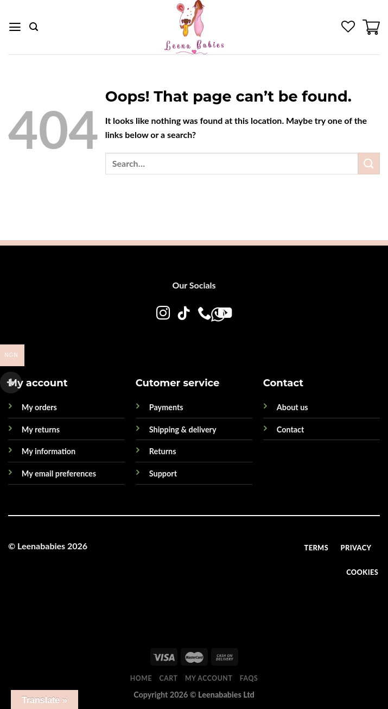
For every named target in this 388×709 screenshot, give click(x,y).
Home (141, 678)
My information (48, 451)
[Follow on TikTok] (183, 314)
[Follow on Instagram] (163, 314)
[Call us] (204, 314)
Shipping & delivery (183, 429)
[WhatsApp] (182, 336)
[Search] (33, 26)
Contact (290, 429)
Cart (169, 678)
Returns (162, 451)
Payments (166, 407)
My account (208, 678)
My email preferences (59, 473)
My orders (39, 407)
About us (292, 407)
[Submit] (369, 163)
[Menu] (15, 27)
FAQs (249, 678)
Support (163, 473)
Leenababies (41, 546)
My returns (41, 429)
